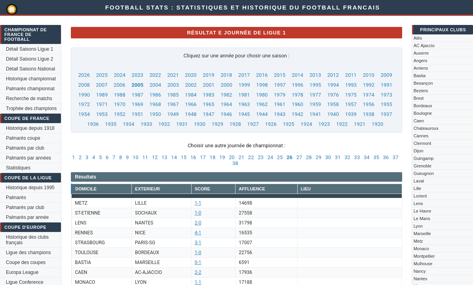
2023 (137, 75)
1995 (315, 85)
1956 (368, 104)
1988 (119, 95)
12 (155, 157)
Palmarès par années (28, 158)
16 (193, 157)
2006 (119, 85)
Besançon (423, 83)
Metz (418, 241)
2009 (386, 75)
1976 (333, 95)
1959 (315, 104)
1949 (173, 114)
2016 (262, 75)
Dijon (419, 150)
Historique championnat (31, 79)
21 (242, 157)
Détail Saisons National (30, 69)
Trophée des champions (31, 108)
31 (338, 157)
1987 (137, 95)
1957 (351, 104)
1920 (377, 124)
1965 (208, 104)
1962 (262, 104)
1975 (351, 95)
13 (164, 157)
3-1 (198, 242)
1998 (262, 85)
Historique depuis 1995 (30, 187)
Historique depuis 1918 (30, 128)
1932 (164, 124)
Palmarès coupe (23, 138)
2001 (209, 85)
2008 (84, 85)
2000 (226, 85)
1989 (102, 95)
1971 (102, 104)
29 (318, 157)
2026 (84, 75)
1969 (137, 104)
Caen (419, 120)
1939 (351, 114)
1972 (84, 104)
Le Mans (422, 218)
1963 (244, 104)
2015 (279, 75)
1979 (279, 95)
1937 (386, 114)
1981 (244, 95)
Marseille (422, 233)
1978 (297, 95)
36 (386, 157)
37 (396, 157)
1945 (244, 114)
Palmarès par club (25, 148)
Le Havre (422, 211)
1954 (84, 114)
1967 (173, 104)
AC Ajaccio (424, 45)
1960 (297, 104)
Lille (418, 188)
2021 (173, 75)
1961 (279, 104)
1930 (199, 124)
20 (232, 157)
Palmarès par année (27, 217)
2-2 (198, 272)
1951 (137, 114)
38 (235, 163)
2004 (155, 85)
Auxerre (421, 53)
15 (184, 157)
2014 (297, 75)
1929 (217, 124)
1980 (262, 95)
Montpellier (424, 256)
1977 (315, 95)
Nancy (420, 271)
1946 (226, 114)
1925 (288, 124)
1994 (333, 85)
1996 (297, 85)
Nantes (420, 278)
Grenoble (422, 165)
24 (270, 157)
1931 (182, 124)
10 (136, 157)
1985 (173, 95)
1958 (333, 104)
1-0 (198, 213)
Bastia (420, 75)
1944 (262, 114)
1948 (190, 114)
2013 (315, 75)
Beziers (421, 90)
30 (328, 157)
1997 (279, 85)
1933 (146, 124)
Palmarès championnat (30, 88)
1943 (279, 114)
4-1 (198, 233)
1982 (226, 95)
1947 (208, 114)
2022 (155, 75)
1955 (386, 104)
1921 (359, 124)
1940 (333, 114)
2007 (101, 85)
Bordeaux (423, 105)
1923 (324, 124)
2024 (119, 75)
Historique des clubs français (27, 239)
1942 (297, 114)
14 (174, 157)
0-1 (198, 262)
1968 (155, 104)
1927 (253, 124)
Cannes (421, 135)
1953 (102, 114)
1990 (84, 95)
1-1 (198, 203)
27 (299, 157)
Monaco (421, 248)
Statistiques (18, 168)
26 (290, 157)
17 (203, 157)
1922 (342, 124)
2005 (137, 85)
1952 (119, 114)
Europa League (22, 272)
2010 (368, 75)
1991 (386, 85)
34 (367, 157)
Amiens (421, 68)
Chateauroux (426, 128)
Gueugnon (424, 173)
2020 (190, 75)
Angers (420, 60)
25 (280, 157)
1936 (93, 124)
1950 (155, 114)
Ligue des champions (28, 252)
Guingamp (424, 158)
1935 (110, 124)
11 (145, 157)
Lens (418, 203)
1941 (315, 114)
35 (376, 157)
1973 (386, 95)
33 (357, 157)
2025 (102, 75)
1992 (368, 85)
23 (261, 157)
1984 (190, 95)
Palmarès (16, 197)
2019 (208, 75)
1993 (351, 85)
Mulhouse (423, 263)
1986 (155, 95)
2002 (191, 85)
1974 (368, 95)
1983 (208, 95)
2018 (226, 75)
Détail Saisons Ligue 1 (29, 49)
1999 (244, 85)
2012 (333, 75)
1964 (226, 104)
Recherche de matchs (29, 98)
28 (309, 157)
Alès (418, 38)
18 (213, 157)
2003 (173, 85)
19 (222, 157)
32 (347, 157)
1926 (271, 124)
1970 (119, 104)
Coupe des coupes (26, 262)
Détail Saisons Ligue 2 (29, 59)
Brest (419, 98)
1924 (306, 124)
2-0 (198, 223)
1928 (235, 124)
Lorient (420, 196)
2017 (244, 75)
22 (251, 157)
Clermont (422, 143)
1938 (368, 114)
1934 (128, 124)
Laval (419, 181)
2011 (351, 75)
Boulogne (423, 113)
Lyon (418, 226)
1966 (190, 104)
